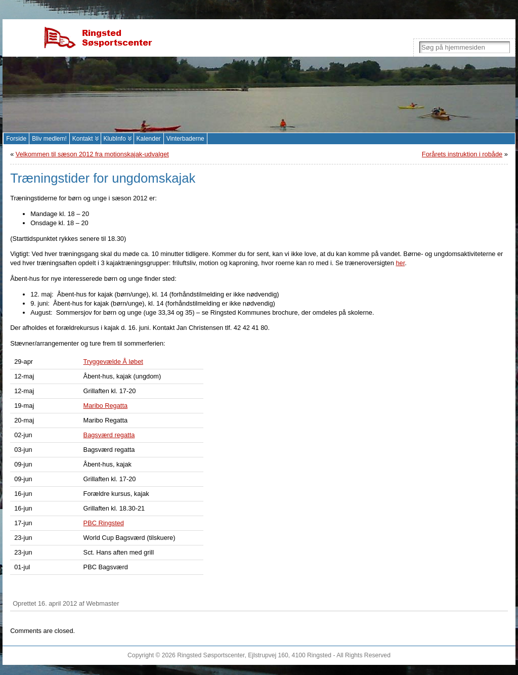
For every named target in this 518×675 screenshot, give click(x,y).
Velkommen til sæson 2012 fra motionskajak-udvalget (92, 154)
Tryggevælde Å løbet (113, 361)
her (400, 263)
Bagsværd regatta (109, 435)
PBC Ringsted (103, 523)
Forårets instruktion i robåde (462, 154)
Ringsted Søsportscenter (210, 655)
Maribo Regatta (105, 405)
